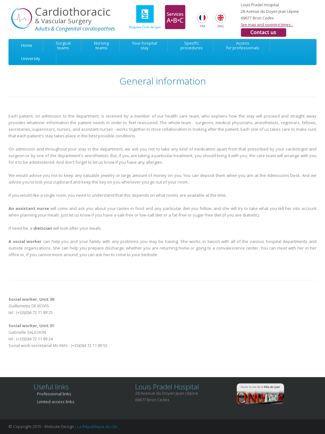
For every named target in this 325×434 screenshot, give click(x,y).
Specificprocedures (191, 45)
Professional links (54, 394)
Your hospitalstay (144, 45)
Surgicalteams (63, 45)
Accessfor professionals (242, 45)
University (30, 58)
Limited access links (55, 401)
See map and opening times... (267, 24)
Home (26, 45)
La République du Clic (97, 426)
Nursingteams (101, 45)
